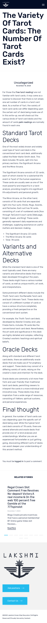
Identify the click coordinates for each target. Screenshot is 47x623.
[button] (12, 528)
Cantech (27, 618)
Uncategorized (23, 82)
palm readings (25, 122)
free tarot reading (24, 92)
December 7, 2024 (14, 511)
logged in (19, 461)
